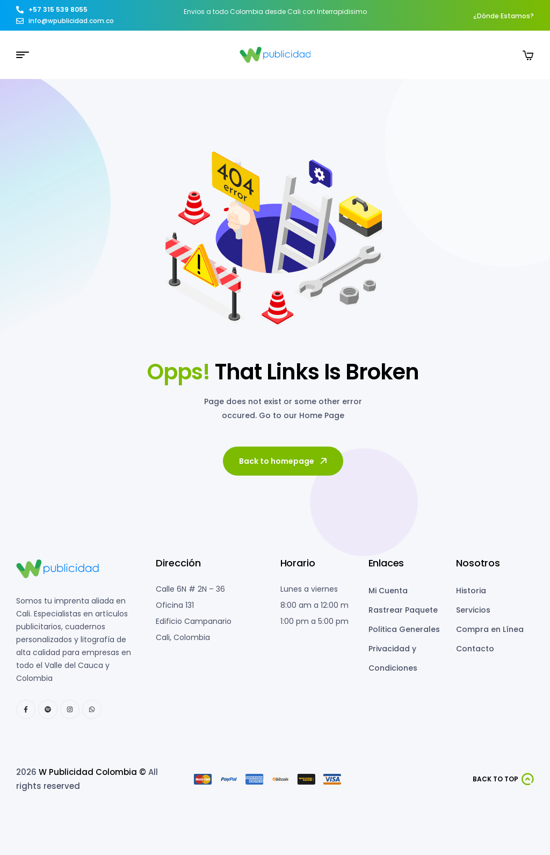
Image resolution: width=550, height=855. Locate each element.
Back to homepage (284, 461)
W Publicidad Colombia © (92, 772)
